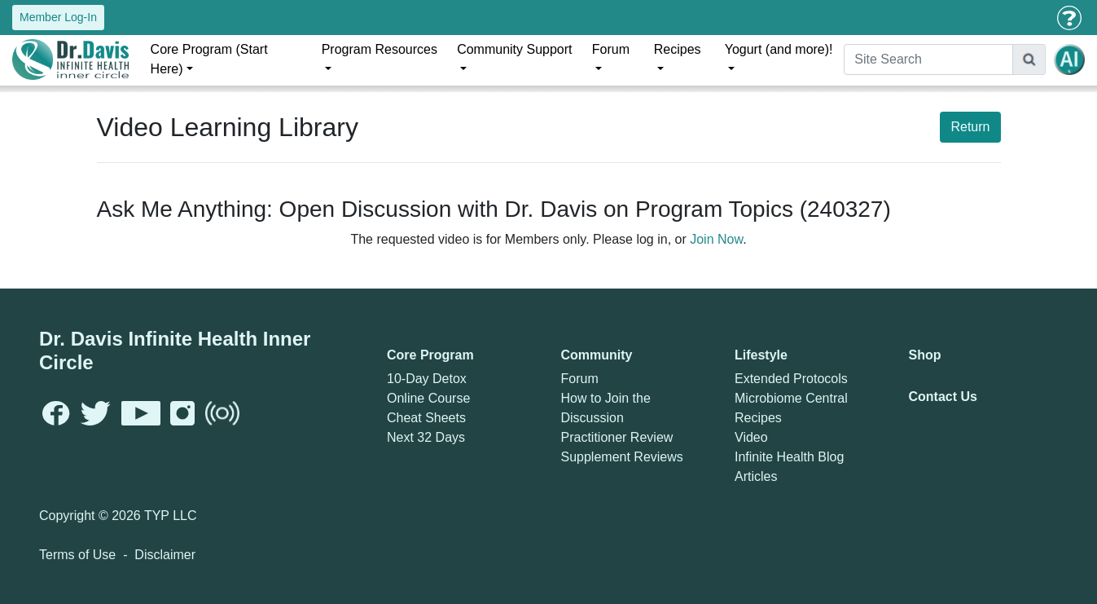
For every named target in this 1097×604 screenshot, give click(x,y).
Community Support (514, 49)
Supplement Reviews (622, 457)
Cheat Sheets (426, 418)
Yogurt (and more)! (779, 49)
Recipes (677, 49)
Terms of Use (77, 555)
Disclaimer (164, 555)
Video (751, 437)
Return (969, 127)
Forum (611, 49)
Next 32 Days (426, 437)
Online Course (428, 398)
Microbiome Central (791, 398)
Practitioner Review (617, 437)
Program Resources (379, 49)
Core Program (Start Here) (209, 59)
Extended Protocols (791, 379)
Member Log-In (58, 17)
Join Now (716, 239)
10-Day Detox (427, 379)
